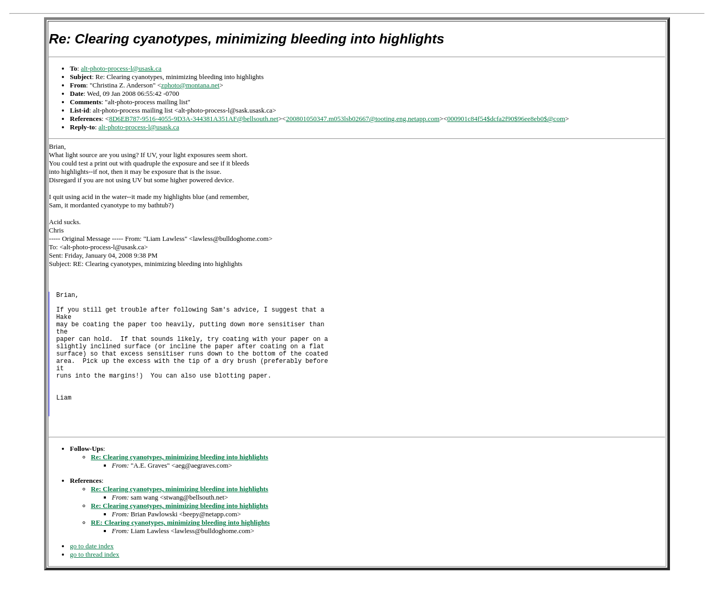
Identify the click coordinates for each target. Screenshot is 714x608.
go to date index (91, 574)
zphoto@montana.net (190, 85)
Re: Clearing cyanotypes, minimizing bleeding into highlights (179, 485)
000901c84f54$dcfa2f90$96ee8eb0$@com (506, 119)
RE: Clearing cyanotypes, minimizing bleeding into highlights (180, 551)
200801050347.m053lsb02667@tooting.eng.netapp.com (362, 119)
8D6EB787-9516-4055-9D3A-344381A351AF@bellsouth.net (193, 119)
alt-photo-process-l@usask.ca (121, 68)
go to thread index (94, 583)
